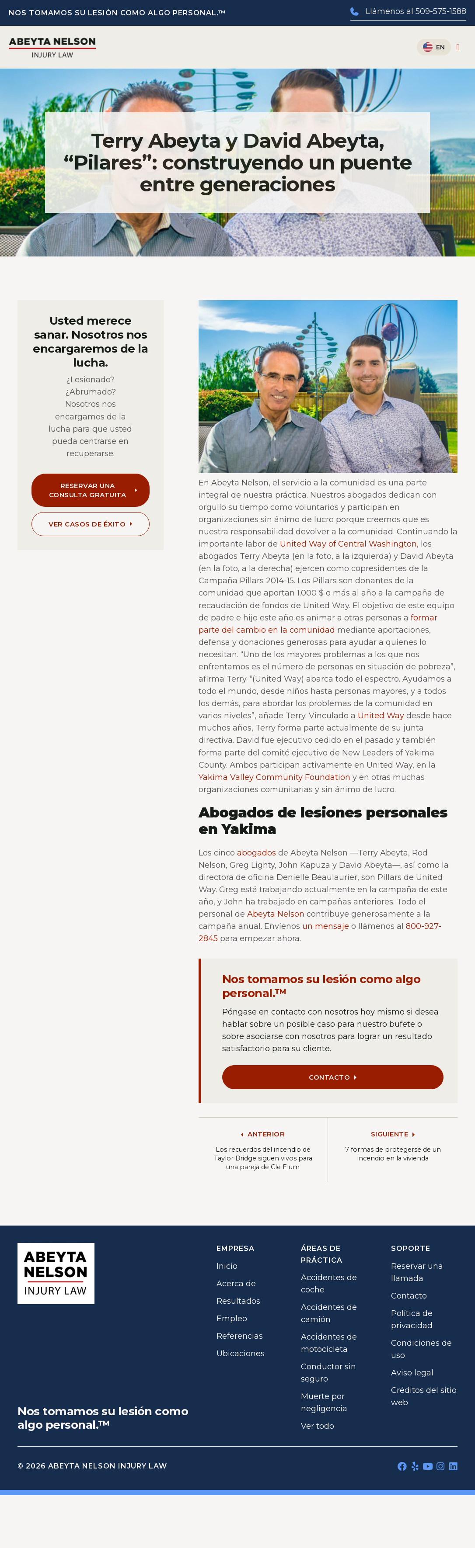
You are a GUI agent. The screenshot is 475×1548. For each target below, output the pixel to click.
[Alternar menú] (458, 47)
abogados (256, 853)
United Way (381, 715)
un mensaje (325, 926)
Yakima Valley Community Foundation (274, 777)
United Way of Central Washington (348, 544)
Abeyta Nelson (275, 914)
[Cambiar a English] (434, 47)
